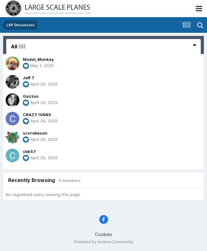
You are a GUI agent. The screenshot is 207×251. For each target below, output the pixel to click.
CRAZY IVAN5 (37, 114)
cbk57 (29, 151)
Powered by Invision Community (103, 241)
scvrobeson (35, 132)
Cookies (103, 234)
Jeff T (29, 77)
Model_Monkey (38, 59)
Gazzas (31, 96)
